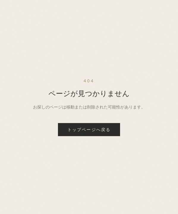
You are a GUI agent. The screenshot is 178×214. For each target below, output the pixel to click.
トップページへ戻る (89, 129)
